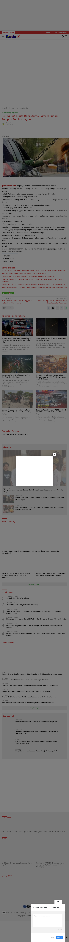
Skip (52, 937)
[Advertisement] (34, 471)
